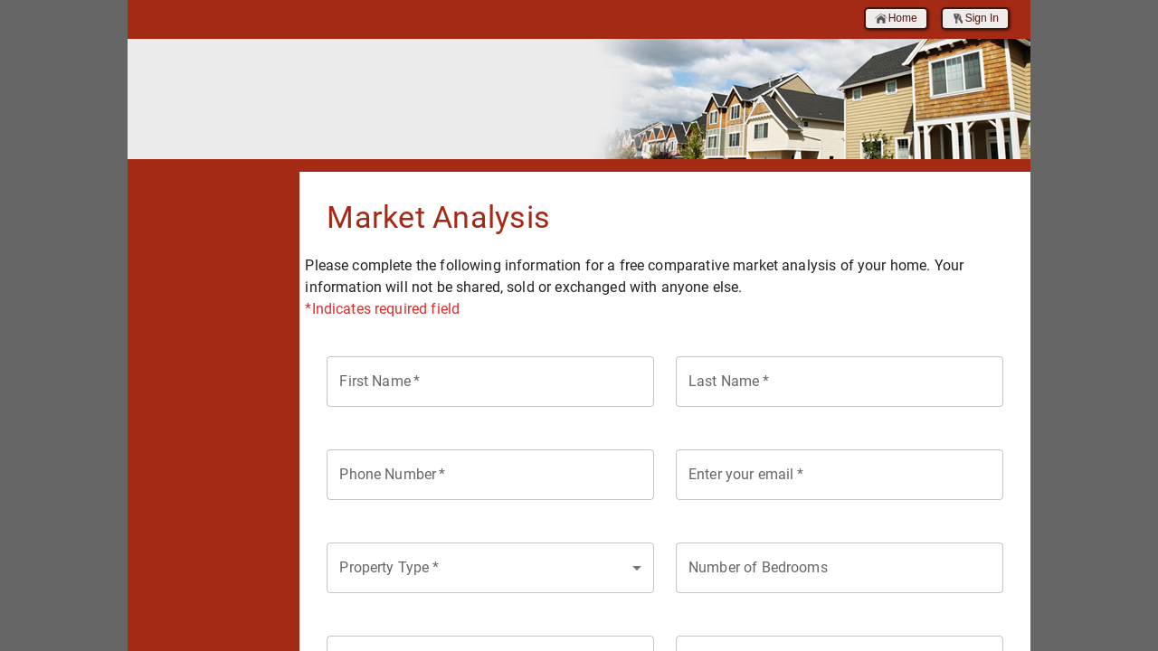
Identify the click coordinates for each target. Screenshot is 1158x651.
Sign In (975, 18)
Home (896, 18)
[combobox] (490, 567)
